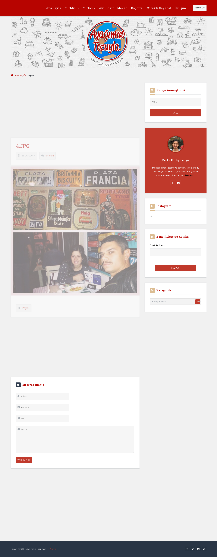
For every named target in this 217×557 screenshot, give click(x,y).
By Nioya (51, 548)
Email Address (157, 245)
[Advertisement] (75, 107)
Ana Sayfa (53, 8)
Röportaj (137, 8)
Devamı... (190, 175)
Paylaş (26, 309)
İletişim (180, 8)
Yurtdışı (72, 8)
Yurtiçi (89, 8)
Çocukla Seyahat (159, 8)
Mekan (122, 8)
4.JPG (23, 147)
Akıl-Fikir (106, 8)
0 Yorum (50, 157)
